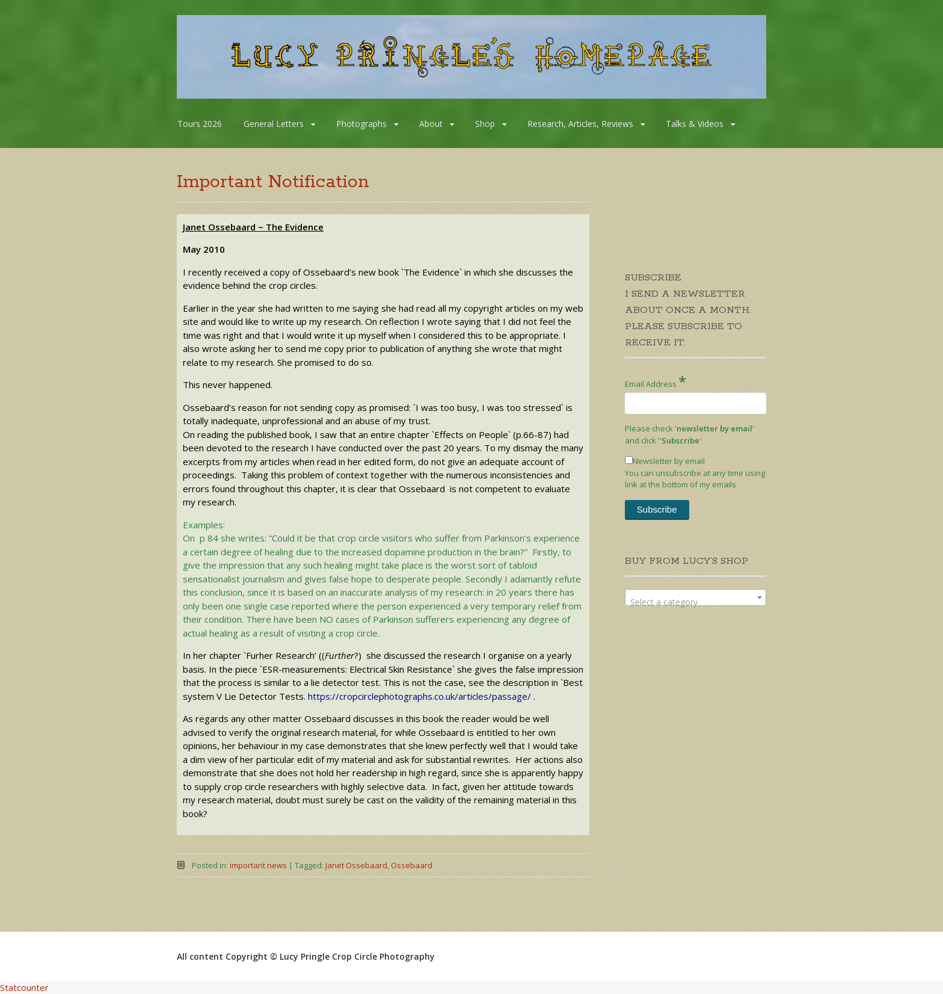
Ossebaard (411, 865)
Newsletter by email (665, 460)
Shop (485, 123)
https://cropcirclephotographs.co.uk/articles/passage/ (419, 696)
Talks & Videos (694, 123)
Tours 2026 (199, 123)
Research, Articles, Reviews (580, 123)
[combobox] (695, 597)
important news (258, 865)
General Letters (274, 123)
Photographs (361, 123)
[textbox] (695, 602)
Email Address (655, 381)
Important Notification (273, 182)
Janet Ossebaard (356, 865)
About (431, 123)
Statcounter (24, 987)
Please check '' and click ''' (689, 434)
